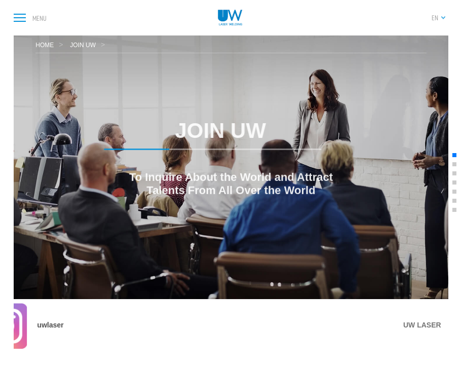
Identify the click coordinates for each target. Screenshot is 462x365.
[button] (454, 155)
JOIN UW (83, 45)
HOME (44, 45)
